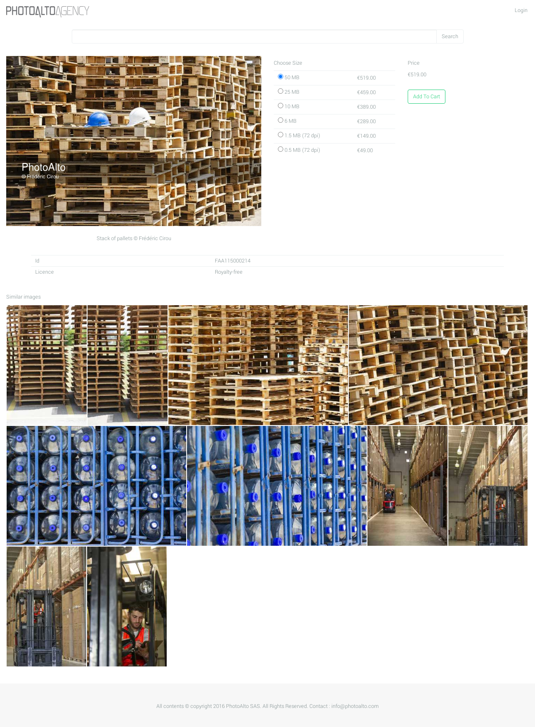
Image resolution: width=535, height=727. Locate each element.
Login (521, 10)
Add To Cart (426, 96)
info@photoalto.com (355, 706)
